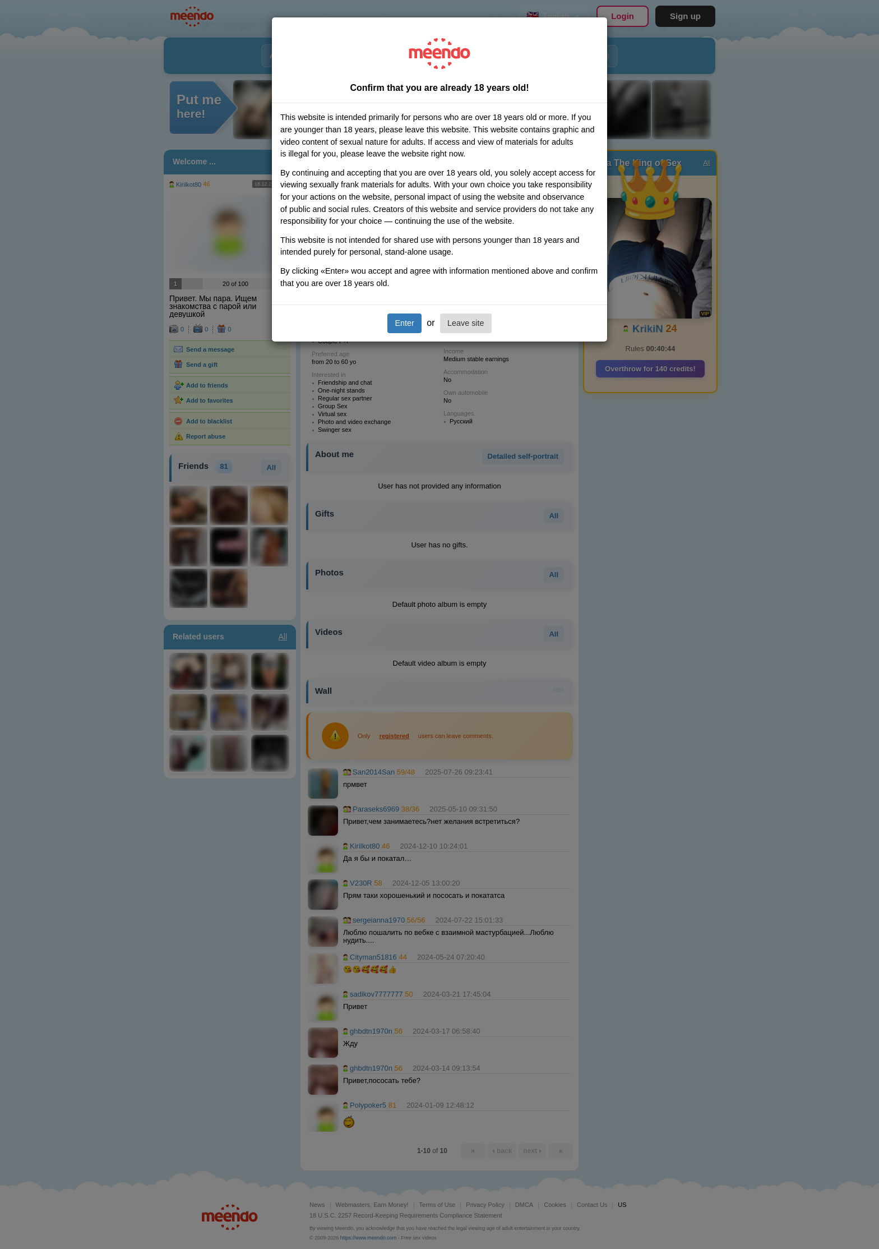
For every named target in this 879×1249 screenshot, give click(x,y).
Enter (404, 323)
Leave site (465, 323)
